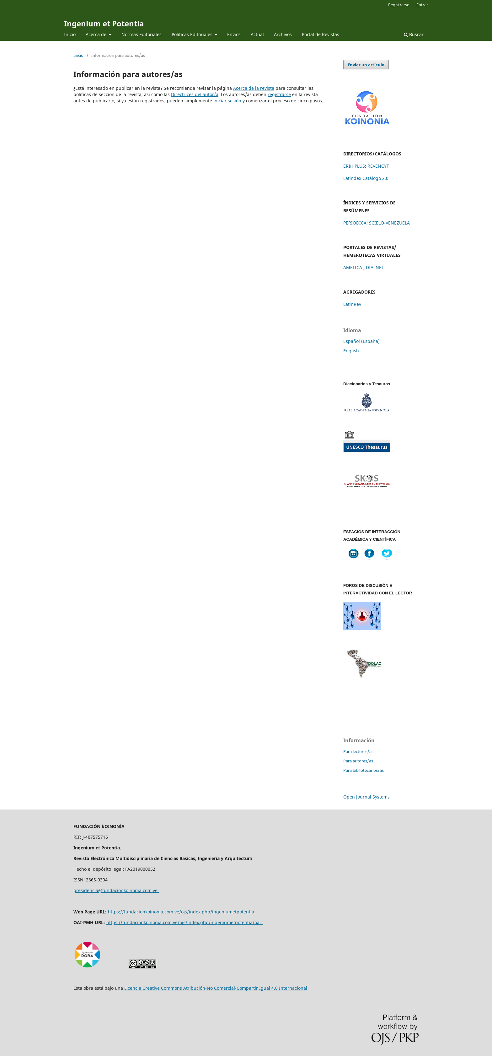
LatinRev (352, 304)
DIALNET (375, 267)
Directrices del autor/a (194, 94)
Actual (257, 34)
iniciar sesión (227, 101)
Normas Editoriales (141, 34)
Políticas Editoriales (193, 34)
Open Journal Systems (366, 797)
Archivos (283, 34)
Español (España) (361, 341)
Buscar (414, 34)
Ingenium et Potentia (104, 23)
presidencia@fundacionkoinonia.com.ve (116, 890)
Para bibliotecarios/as (363, 770)
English (351, 351)
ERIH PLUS (354, 166)
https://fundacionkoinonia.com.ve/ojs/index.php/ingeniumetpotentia (181, 912)
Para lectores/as (358, 751)
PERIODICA (354, 223)
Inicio (70, 34)
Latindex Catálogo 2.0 (365, 178)
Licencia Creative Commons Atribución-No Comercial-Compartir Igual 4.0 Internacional (215, 988)
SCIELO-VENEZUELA (389, 223)
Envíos (234, 34)
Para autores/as (358, 761)
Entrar (422, 5)
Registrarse (398, 5)
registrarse (279, 94)
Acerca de (97, 34)
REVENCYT (378, 166)
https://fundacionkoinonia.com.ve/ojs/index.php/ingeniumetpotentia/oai (184, 922)
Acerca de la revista (253, 88)
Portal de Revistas (320, 34)
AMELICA (353, 267)
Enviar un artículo (366, 65)
